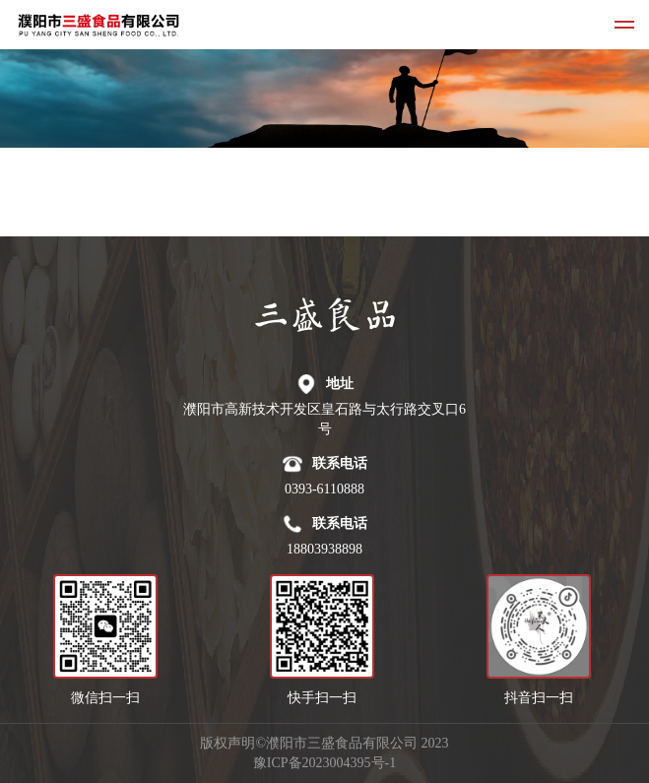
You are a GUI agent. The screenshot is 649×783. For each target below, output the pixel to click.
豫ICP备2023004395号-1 (324, 762)
